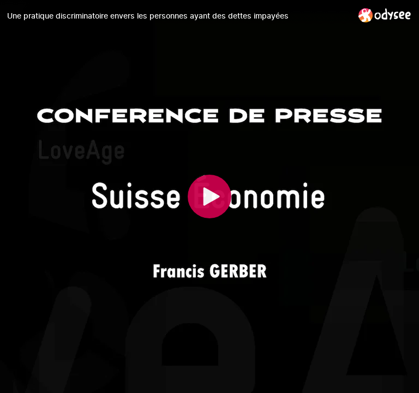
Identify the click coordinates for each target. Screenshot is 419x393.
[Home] (385, 15)
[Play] (209, 196)
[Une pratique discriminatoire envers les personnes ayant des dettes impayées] (178, 15)
